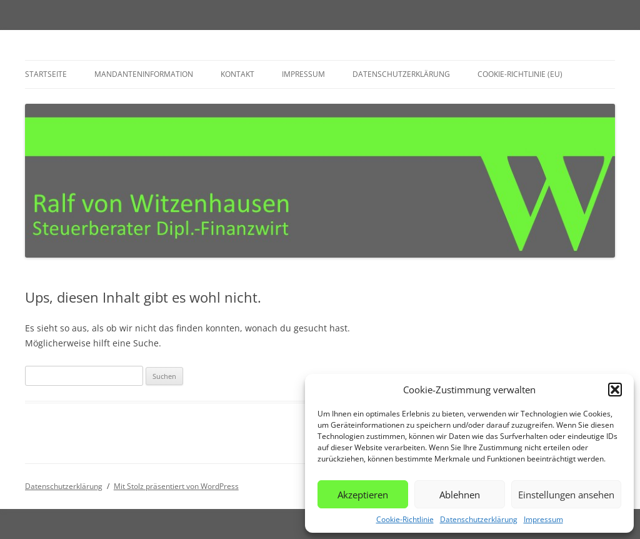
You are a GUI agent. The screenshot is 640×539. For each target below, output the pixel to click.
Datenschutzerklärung (479, 519)
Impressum (543, 519)
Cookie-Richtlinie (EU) (520, 74)
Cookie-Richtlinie (405, 519)
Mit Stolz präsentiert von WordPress (176, 486)
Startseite (46, 74)
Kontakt (237, 74)
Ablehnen (459, 494)
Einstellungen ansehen (566, 494)
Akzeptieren (363, 494)
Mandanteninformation (143, 74)
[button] (615, 389)
